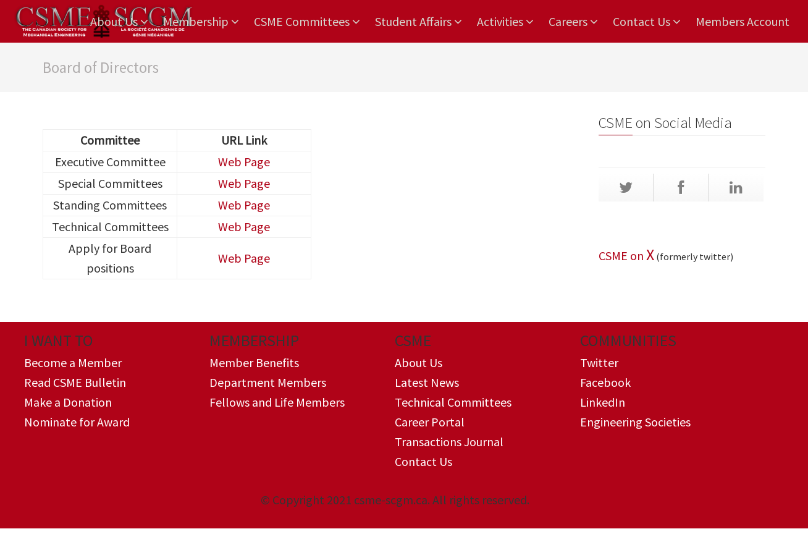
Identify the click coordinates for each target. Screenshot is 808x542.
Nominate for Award (77, 422)
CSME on (622, 255)
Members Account (742, 21)
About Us (119, 22)
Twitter (599, 362)
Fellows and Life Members (277, 402)
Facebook (605, 382)
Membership (201, 22)
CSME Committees (307, 22)
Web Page (244, 161)
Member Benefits (254, 362)
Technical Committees (453, 402)
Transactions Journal (449, 441)
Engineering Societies (635, 422)
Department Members (267, 382)
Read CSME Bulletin (75, 382)
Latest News (427, 382)
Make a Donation (68, 402)
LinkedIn (602, 402)
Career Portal (430, 422)
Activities (505, 22)
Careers (573, 22)
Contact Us (647, 22)
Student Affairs (418, 22)
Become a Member (73, 362)
